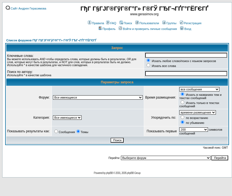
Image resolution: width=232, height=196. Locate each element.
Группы (169, 23)
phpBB (109, 172)
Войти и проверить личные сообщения (148, 28)
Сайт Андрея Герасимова (26, 8)
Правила (96, 23)
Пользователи (147, 23)
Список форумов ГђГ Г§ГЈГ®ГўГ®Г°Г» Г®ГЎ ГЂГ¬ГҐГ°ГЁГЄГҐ (51, 40)
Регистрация (190, 23)
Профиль (107, 28)
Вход (185, 28)
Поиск (126, 23)
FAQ (111, 23)
